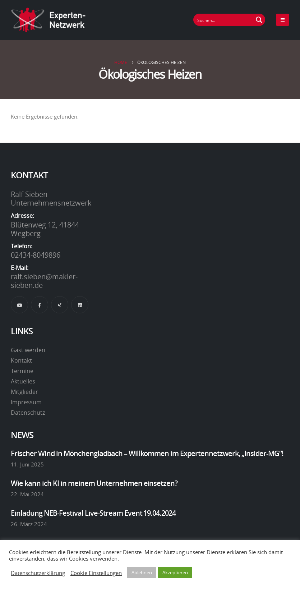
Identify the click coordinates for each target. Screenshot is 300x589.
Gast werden (28, 350)
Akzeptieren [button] (175, 572)
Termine (22, 371)
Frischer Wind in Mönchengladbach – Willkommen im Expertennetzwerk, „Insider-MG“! (147, 453)
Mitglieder (24, 392)
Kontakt (21, 360)
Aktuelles (23, 381)
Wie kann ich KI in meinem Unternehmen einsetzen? (94, 483)
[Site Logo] (48, 20)
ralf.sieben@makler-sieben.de (44, 280)
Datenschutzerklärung (38, 573)
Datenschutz (28, 413)
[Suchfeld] (223, 19)
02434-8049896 (35, 255)
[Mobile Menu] (282, 20)
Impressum (26, 402)
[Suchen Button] (259, 20)
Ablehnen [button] (141, 572)
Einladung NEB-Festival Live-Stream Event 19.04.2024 (93, 513)
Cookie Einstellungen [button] (96, 573)
